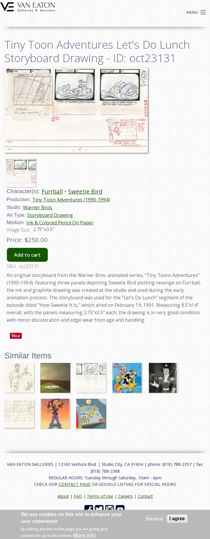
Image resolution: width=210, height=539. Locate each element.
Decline (154, 518)
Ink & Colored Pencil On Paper (59, 222)
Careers (125, 496)
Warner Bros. (38, 207)
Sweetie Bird (85, 191)
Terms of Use (100, 496)
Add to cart (27, 255)
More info (84, 535)
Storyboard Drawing (50, 215)
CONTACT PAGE (75, 484)
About (63, 496)
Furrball (52, 191)
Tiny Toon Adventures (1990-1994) (71, 199)
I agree (177, 518)
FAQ (78, 496)
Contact (145, 496)
